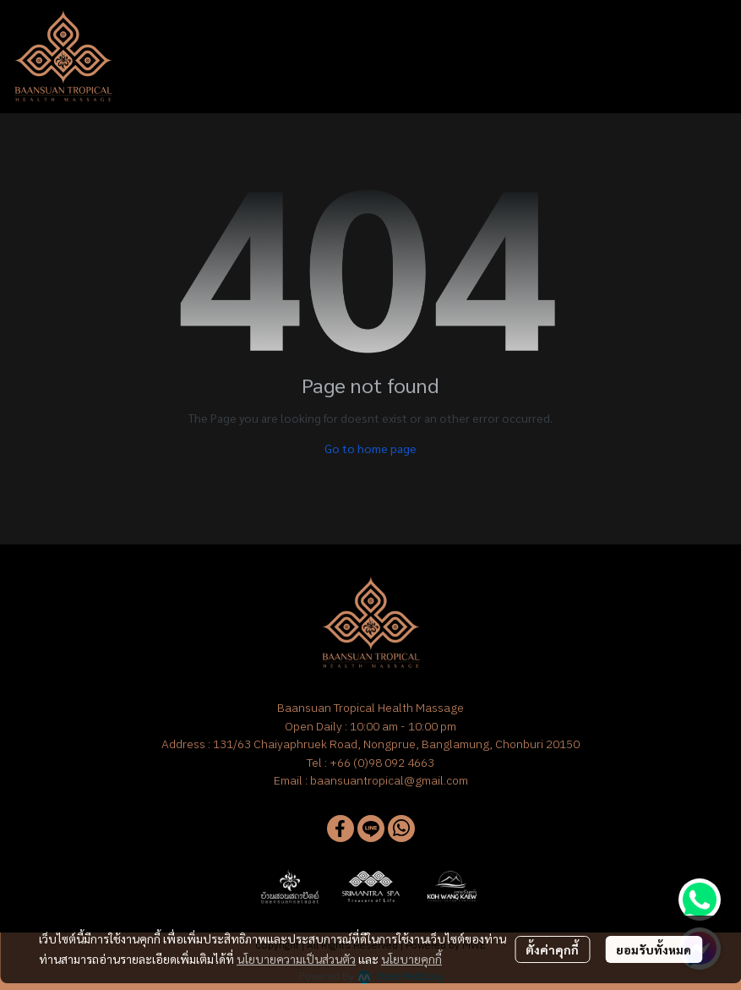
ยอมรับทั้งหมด (653, 949)
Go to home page (370, 448)
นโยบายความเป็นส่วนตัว (296, 958)
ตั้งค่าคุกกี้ (552, 949)
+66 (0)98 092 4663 (382, 762)
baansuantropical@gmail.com (389, 780)
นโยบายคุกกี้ (411, 958)
